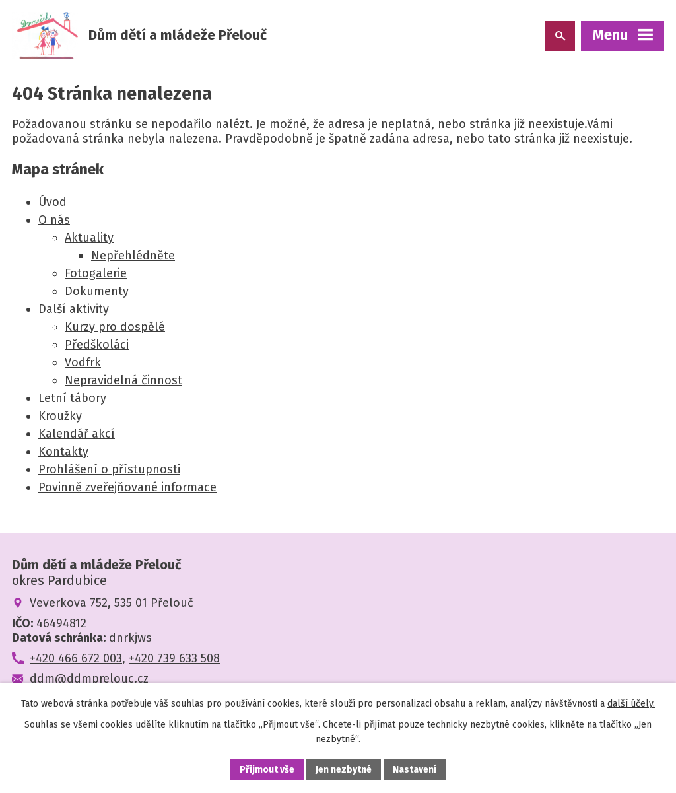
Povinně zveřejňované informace (127, 487)
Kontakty (63, 451)
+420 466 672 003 (76, 658)
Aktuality (89, 237)
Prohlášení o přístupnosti (109, 469)
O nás (54, 220)
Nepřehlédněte (133, 255)
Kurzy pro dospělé (115, 327)
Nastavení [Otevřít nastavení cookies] (414, 769)
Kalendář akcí (76, 434)
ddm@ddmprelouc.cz (89, 679)
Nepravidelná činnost (123, 380)
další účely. (631, 703)
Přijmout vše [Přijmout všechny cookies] (267, 769)
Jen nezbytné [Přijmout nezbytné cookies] (344, 769)
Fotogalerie (96, 273)
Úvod (52, 202)
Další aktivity (73, 309)
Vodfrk (83, 362)
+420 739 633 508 (174, 658)
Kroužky (60, 416)
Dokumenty (97, 291)
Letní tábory (72, 398)
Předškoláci (97, 344)
